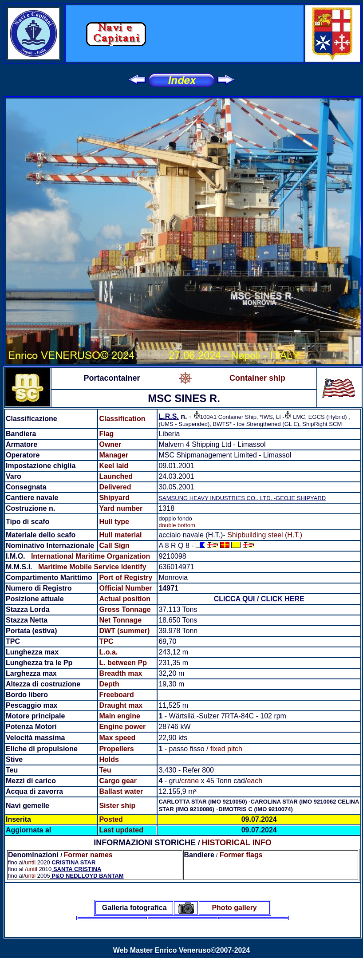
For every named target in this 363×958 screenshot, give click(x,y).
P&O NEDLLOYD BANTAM (87, 875)
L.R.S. (168, 416)
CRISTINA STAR (73, 862)
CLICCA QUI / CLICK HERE (259, 599)
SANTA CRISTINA (76, 869)
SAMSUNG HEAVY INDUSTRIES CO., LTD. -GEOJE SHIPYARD (242, 498)
